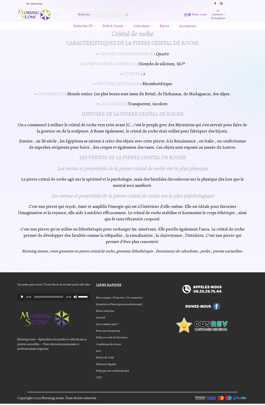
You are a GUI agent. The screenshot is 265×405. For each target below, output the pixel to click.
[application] (53, 297)
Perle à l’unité (112, 26)
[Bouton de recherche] (126, 14)
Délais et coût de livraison (112, 338)
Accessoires (187, 26)
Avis (98, 351)
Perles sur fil (82, 26)
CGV (99, 378)
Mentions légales (106, 365)
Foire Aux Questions (108, 331)
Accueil (100, 318)
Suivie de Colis (105, 358)
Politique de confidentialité (113, 371)
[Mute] (75, 297)
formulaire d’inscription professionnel (120, 304)
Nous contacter (105, 311)
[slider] (48, 297)
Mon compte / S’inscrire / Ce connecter (120, 297)
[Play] (22, 297)
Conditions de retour (109, 345)
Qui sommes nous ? (108, 324)
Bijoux (164, 26)
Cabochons (141, 26)
